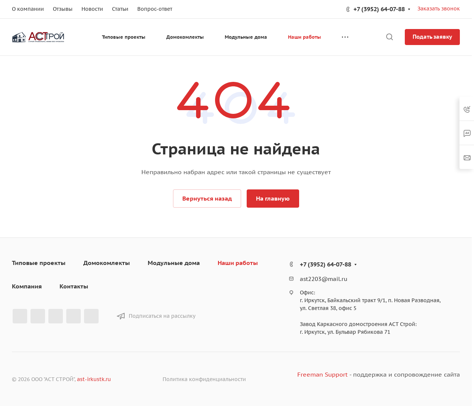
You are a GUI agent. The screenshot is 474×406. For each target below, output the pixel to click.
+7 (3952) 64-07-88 (379, 9)
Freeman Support (322, 374)
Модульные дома (174, 262)
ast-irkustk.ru (94, 379)
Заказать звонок (438, 8)
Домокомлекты (106, 262)
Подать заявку (432, 36)
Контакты (74, 286)
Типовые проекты (38, 262)
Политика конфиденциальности (204, 379)
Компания (27, 286)
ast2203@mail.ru (324, 278)
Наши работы (238, 262)
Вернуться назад (207, 198)
